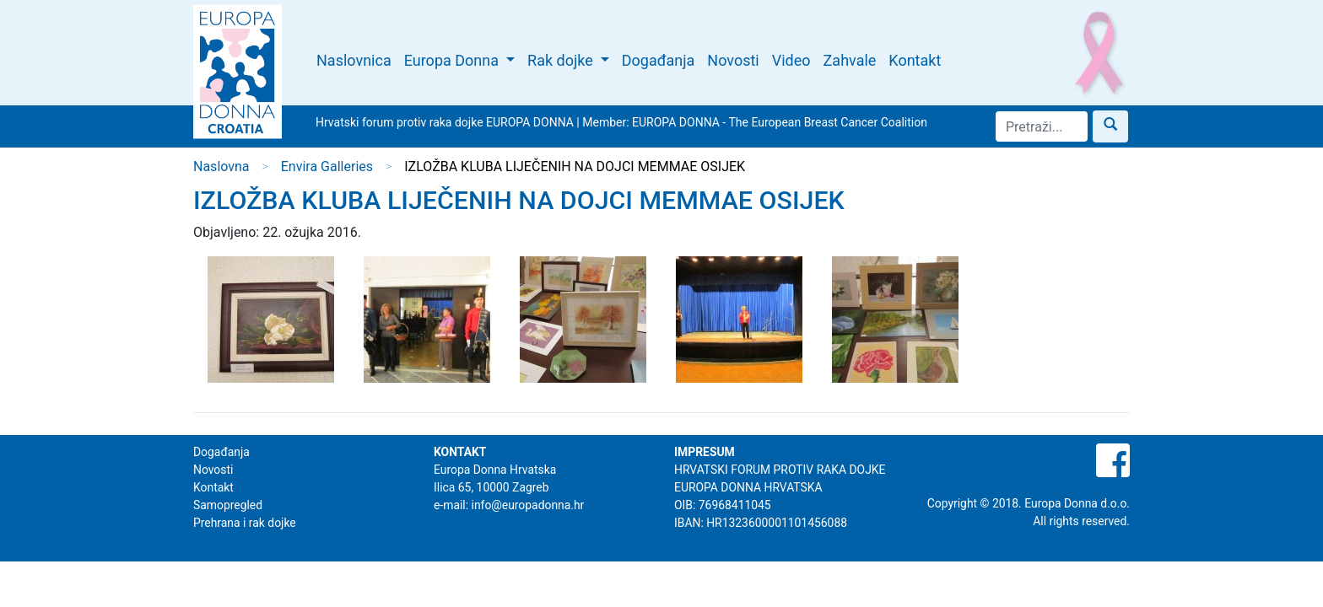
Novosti (733, 60)
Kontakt (914, 60)
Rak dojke (562, 60)
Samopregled (227, 505)
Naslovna (221, 166)
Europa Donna (453, 60)
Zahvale (850, 60)
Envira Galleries (327, 166)
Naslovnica (354, 60)
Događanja (658, 60)
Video (791, 60)
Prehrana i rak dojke (244, 522)
